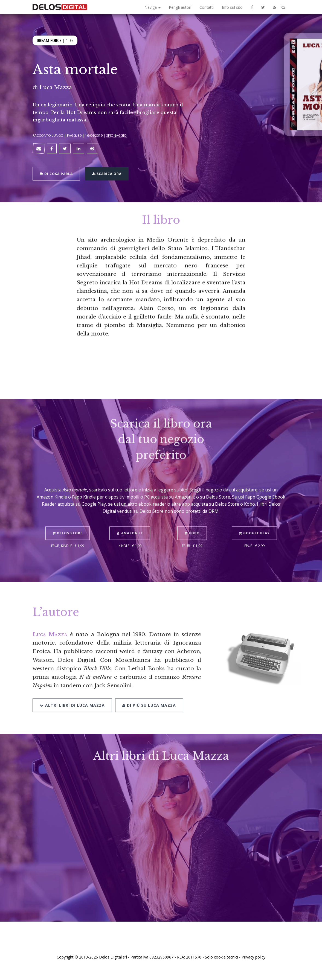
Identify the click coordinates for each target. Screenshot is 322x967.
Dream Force (49, 40)
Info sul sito (232, 7)
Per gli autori (180, 7)
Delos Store (68, 522)
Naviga (152, 7)
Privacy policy (253, 957)
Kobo (192, 522)
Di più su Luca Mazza (149, 694)
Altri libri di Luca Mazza (72, 694)
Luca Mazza (55, 87)
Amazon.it (130, 522)
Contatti (206, 7)
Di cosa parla (56, 173)
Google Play (254, 522)
